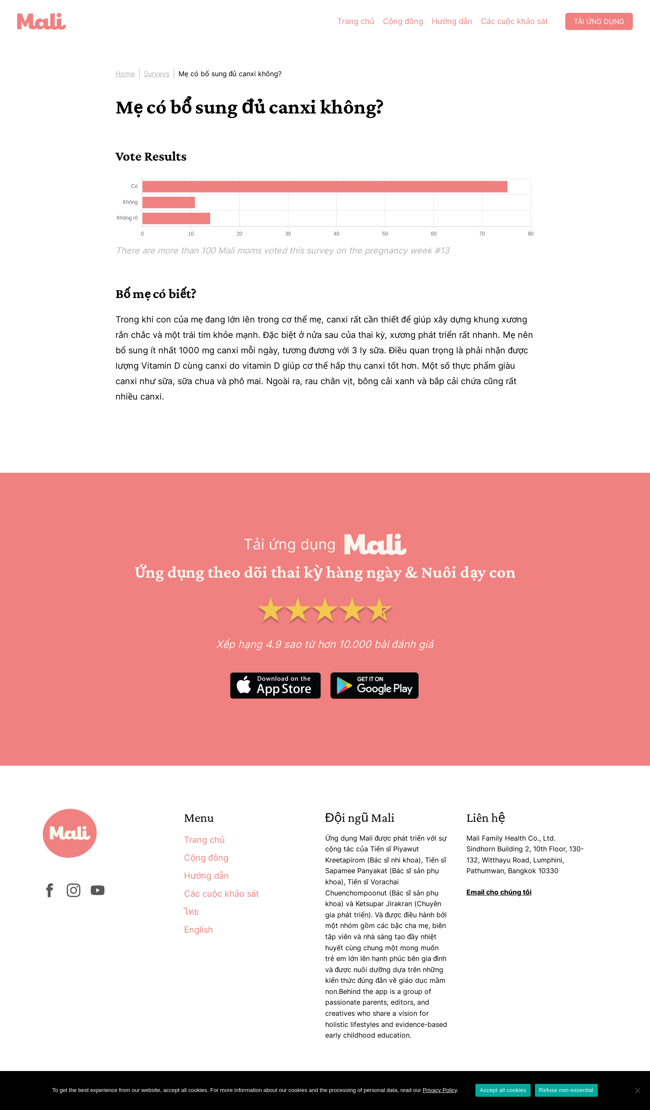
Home (125, 73)
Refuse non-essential (566, 1090)
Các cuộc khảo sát (514, 21)
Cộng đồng (403, 21)
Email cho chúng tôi (498, 892)
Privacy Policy (440, 1090)
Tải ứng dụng (599, 21)
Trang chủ (355, 21)
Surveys (156, 73)
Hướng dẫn (452, 21)
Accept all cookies (503, 1090)
